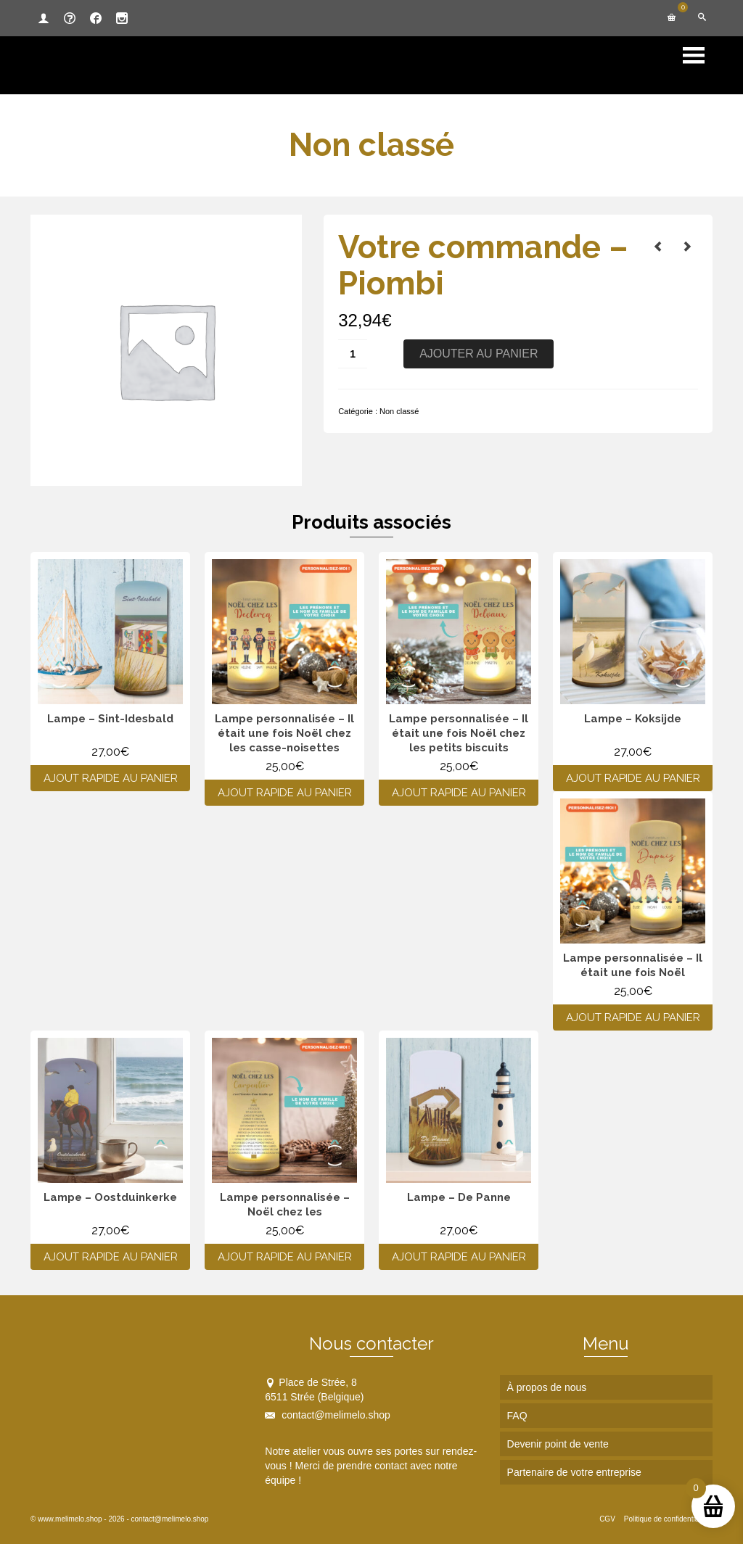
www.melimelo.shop (70, 1519)
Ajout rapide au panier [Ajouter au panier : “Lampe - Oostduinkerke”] (111, 1256)
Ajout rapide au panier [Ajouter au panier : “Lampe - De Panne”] (459, 1256)
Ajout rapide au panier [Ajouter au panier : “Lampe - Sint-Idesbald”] (111, 778)
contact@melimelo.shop (327, 1415)
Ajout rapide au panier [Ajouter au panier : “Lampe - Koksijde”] (633, 778)
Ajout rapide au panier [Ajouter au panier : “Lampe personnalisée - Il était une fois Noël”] (633, 1017)
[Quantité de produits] (352, 353)
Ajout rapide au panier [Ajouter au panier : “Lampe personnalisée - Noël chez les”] (285, 1256)
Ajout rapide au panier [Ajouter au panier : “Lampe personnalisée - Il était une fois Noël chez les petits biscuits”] (459, 792)
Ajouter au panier (478, 353)
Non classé (399, 411)
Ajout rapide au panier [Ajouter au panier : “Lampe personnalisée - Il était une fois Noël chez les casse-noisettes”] (285, 792)
